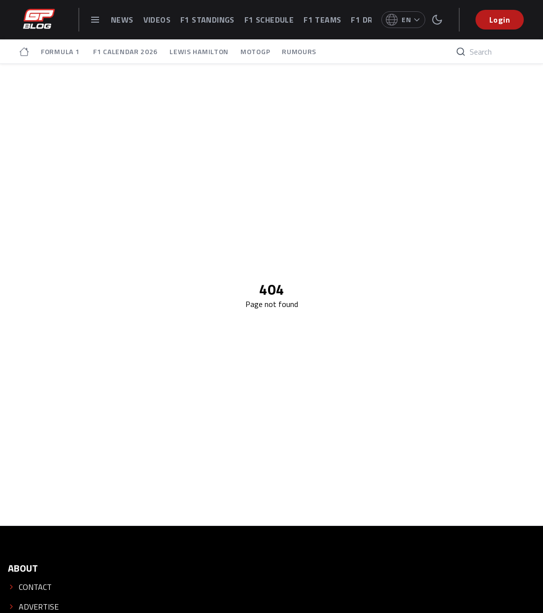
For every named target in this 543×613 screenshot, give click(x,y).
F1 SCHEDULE (269, 20)
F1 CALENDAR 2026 (125, 51)
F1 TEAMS (322, 20)
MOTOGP (255, 51)
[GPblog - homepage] (39, 19)
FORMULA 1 (61, 51)
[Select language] (403, 19)
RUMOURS (299, 51)
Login (499, 20)
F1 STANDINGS (207, 20)
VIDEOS (156, 20)
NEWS (122, 20)
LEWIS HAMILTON (199, 51)
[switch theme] (437, 20)
